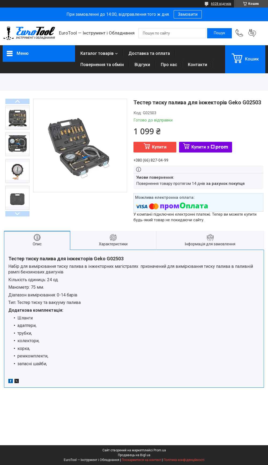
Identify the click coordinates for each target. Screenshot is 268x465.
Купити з (209, 147)
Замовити (188, 14)
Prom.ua (160, 450)
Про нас (169, 64)
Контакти (197, 64)
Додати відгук (252, 33)
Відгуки (142, 64)
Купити (159, 147)
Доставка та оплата (149, 53)
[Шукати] (219, 33)
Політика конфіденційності (183, 460)
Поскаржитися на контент (141, 460)
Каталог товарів (97, 53)
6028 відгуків (221, 4)
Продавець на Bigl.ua (134, 455)
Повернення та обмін (102, 64)
